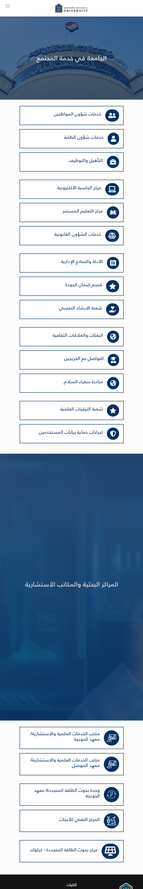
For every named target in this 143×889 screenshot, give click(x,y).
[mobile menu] (7, 6)
